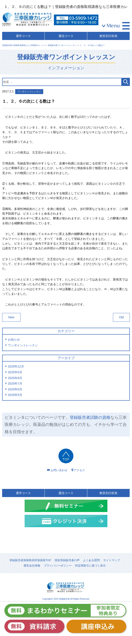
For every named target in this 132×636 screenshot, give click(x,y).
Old (121, 317)
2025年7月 (15, 383)
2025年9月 (15, 372)
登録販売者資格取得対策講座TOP (30, 560)
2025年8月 (15, 378)
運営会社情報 (32, 565)
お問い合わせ (59, 470)
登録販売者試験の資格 (90, 417)
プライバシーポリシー (58, 565)
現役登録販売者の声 (67, 560)
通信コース (65, 36)
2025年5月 (15, 395)
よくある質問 (91, 560)
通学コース (23, 36)
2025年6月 (15, 389)
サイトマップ (111, 560)
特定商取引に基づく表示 (90, 565)
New (11, 317)
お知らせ (14, 339)
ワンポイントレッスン (23, 345)
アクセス (79, 470)
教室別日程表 (108, 36)
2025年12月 (16, 366)
